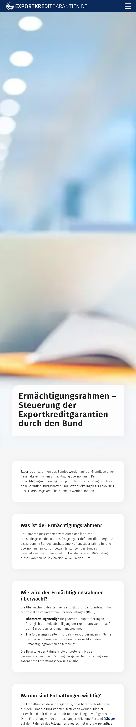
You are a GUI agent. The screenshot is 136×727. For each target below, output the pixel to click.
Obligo (109, 719)
